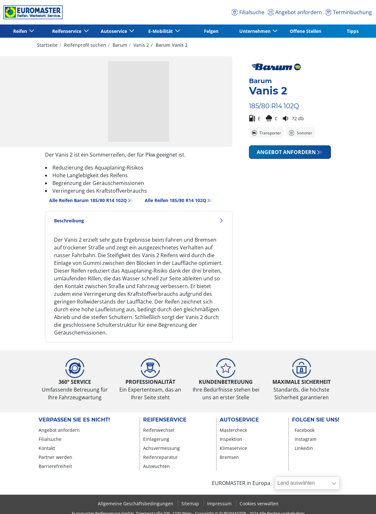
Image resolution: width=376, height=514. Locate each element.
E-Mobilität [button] (161, 31)
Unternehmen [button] (255, 31)
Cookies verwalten (259, 503)
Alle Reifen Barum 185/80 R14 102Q (88, 200)
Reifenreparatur (160, 457)
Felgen (211, 31)
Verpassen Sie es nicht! (74, 419)
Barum (119, 45)
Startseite (47, 45)
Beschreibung (139, 221)
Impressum (220, 503)
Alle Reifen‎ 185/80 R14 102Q (175, 200)
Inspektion (231, 439)
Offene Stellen (305, 31)
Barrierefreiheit (55, 466)
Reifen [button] (20, 31)
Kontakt (47, 448)
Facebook (305, 430)
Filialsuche (50, 439)
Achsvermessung (161, 448)
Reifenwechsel (158, 430)
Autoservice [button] (114, 31)
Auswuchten (156, 466)
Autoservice (239, 419)
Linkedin (304, 448)
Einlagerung (156, 439)
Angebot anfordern (286, 152)
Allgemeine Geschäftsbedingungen (136, 503)
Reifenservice (165, 419)
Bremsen (229, 457)
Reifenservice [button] (67, 31)
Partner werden (55, 457)
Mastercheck (233, 430)
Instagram (305, 439)
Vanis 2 (140, 45)
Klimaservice (233, 448)
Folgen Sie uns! (315, 419)
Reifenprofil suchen (84, 45)
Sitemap (190, 503)
